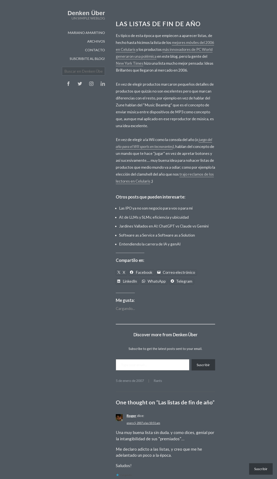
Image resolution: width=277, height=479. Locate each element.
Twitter (80, 84)
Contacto (95, 50)
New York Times (129, 63)
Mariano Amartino (86, 32)
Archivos (96, 41)
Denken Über (86, 13)
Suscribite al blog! (87, 58)
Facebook (68, 84)
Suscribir (203, 365)
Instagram (91, 84)
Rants (158, 380)
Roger (131, 415)
